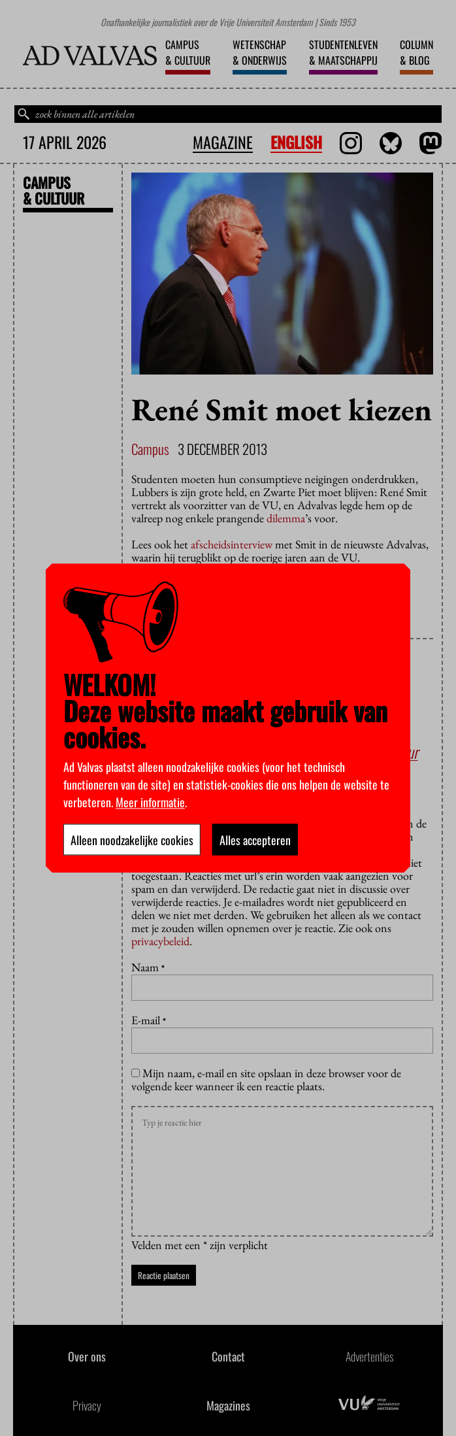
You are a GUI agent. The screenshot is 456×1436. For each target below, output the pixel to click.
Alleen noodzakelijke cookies (132, 839)
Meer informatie (150, 801)
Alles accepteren (255, 839)
